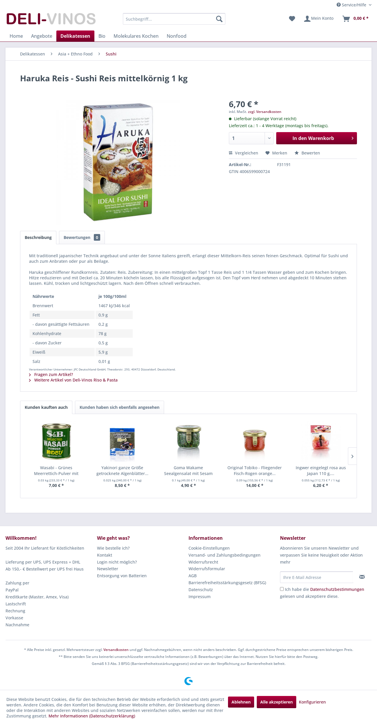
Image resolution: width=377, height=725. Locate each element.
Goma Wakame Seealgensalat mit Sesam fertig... (188, 470)
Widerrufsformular (206, 568)
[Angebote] (41, 36)
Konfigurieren (312, 702)
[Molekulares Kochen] (136, 36)
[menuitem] (174, 19)
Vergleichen (243, 153)
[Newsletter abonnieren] (362, 576)
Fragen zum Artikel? (51, 374)
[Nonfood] (177, 36)
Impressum (199, 596)
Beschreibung (38, 237)
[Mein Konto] (318, 19)
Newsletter (107, 568)
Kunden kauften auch (46, 407)
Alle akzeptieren (276, 702)
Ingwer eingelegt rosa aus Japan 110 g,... (321, 470)
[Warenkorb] (355, 19)
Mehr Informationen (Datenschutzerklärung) (92, 716)
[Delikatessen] (75, 36)
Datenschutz (200, 589)
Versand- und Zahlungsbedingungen (224, 555)
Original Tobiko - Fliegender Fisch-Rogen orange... (254, 470)
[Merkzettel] (292, 19)
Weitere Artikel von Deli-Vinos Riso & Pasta (73, 380)
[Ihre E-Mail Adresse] (316, 577)
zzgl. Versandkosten (264, 111)
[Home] (16, 36)
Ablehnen (241, 702)
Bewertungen (82, 237)
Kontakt (104, 555)
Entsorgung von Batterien (122, 575)
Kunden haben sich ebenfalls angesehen (119, 407)
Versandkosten (116, 649)
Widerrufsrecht (203, 562)
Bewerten (307, 153)
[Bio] (101, 36)
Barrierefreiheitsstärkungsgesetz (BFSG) (227, 582)
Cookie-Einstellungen (209, 548)
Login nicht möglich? (117, 562)
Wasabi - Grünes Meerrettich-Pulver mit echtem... (56, 470)
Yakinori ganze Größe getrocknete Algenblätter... (122, 470)
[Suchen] (219, 19)
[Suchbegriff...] (174, 19)
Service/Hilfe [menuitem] (352, 5)
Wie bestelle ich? (113, 548)
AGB (192, 575)
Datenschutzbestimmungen (337, 589)
